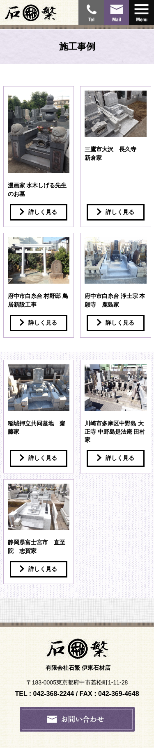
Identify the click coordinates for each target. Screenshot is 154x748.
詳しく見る (38, 211)
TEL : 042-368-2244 (44, 693)
